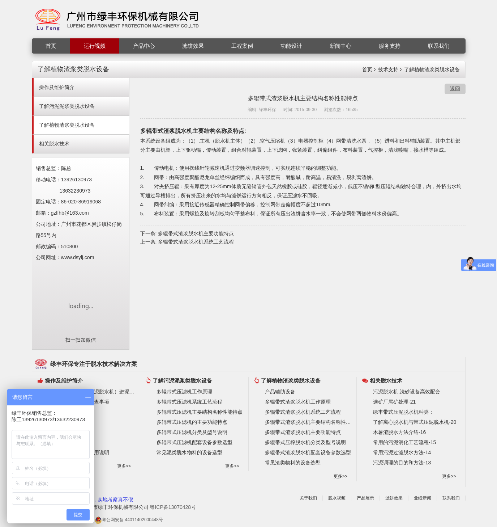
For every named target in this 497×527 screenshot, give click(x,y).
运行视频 (95, 46)
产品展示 (365, 498)
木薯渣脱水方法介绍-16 (399, 432)
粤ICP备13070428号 (173, 507)
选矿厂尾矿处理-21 (394, 402)
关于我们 (308, 498)
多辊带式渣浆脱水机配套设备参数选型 (308, 452)
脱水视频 (337, 498)
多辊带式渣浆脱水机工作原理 (298, 402)
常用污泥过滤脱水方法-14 (402, 452)
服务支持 (389, 46)
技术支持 (388, 69)
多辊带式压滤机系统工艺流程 (189, 402)
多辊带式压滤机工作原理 (184, 392)
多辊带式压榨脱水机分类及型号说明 (305, 442)
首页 (51, 46)
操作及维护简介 (56, 87)
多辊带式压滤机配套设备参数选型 (194, 442)
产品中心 (144, 46)
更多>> (124, 466)
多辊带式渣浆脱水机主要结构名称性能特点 (309, 422)
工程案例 (242, 46)
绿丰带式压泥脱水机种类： (403, 412)
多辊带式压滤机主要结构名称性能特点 (200, 412)
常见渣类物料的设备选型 (293, 462)
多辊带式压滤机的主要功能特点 (192, 422)
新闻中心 (340, 46)
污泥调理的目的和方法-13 (402, 462)
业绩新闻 (422, 498)
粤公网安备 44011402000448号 (129, 520)
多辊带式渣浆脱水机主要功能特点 (196, 233)
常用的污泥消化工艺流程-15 (404, 442)
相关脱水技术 (54, 144)
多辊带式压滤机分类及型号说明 (192, 432)
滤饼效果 (193, 46)
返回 (455, 89)
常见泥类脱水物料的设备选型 (189, 452)
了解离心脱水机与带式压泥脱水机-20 (414, 422)
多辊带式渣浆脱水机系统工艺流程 (196, 242)
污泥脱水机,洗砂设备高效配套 (406, 392)
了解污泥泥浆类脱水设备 (67, 106)
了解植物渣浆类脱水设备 (432, 69)
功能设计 (291, 46)
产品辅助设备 (280, 392)
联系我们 (439, 46)
